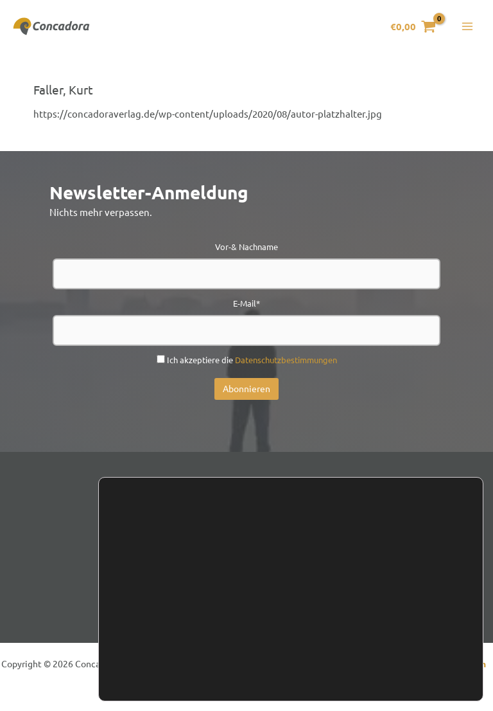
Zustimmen (393, 620)
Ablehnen (393, 647)
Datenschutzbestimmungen (286, 362)
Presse (343, 568)
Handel (287, 568)
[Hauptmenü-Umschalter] (467, 28)
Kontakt (153, 568)
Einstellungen (165, 658)
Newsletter (221, 568)
